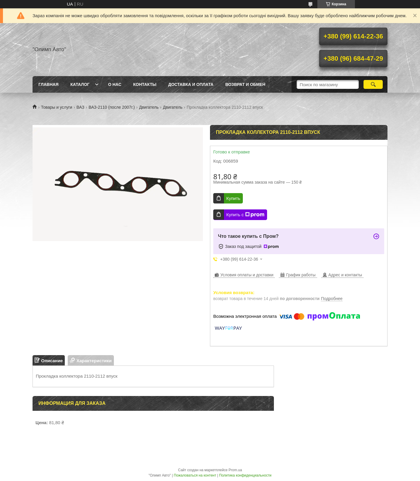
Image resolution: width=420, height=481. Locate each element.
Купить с (245, 214)
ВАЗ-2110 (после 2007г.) (112, 107)
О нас (114, 84)
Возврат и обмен (245, 84)
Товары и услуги (56, 107)
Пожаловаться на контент (195, 475)
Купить (233, 198)
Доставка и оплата (191, 84)
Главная (48, 84)
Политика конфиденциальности (245, 475)
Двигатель (149, 107)
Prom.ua (235, 470)
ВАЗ (81, 107)
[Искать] (373, 84)
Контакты (144, 84)
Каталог (80, 84)
